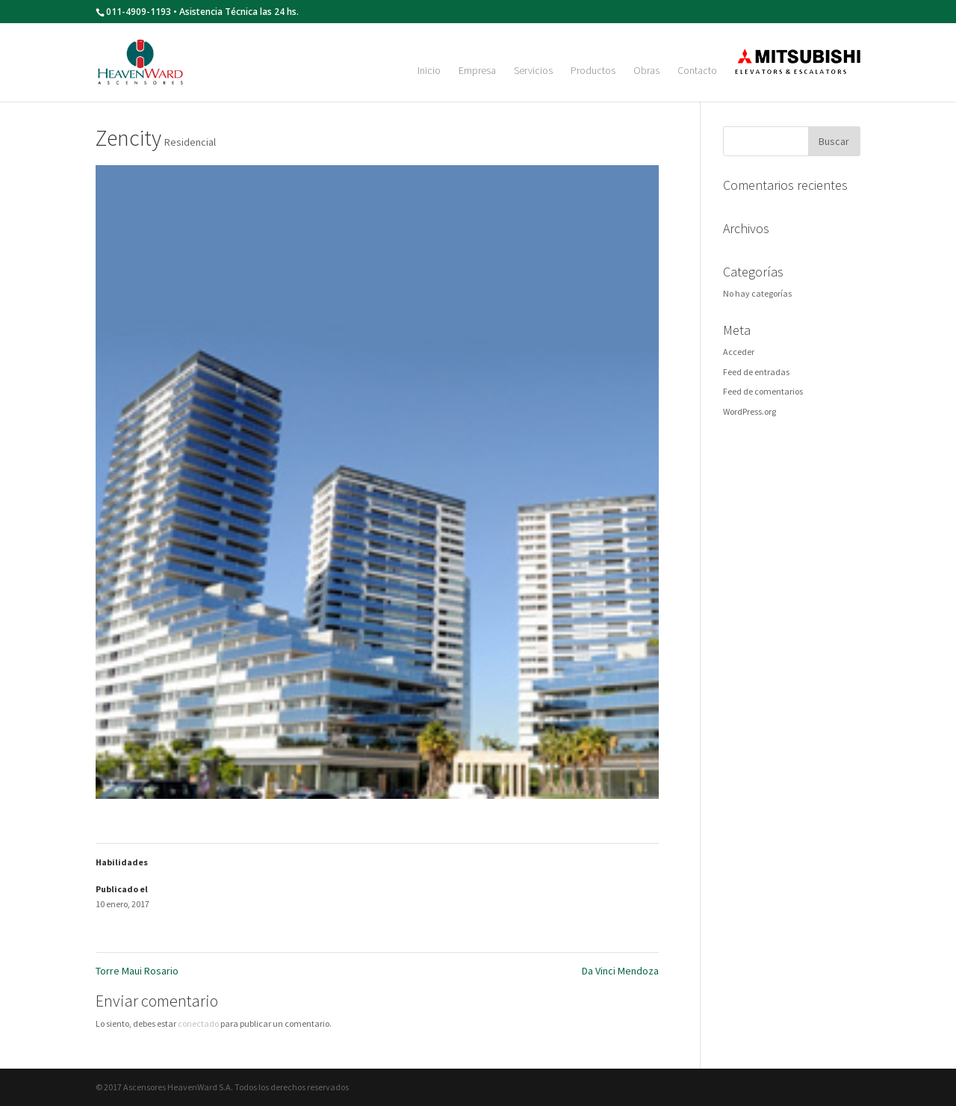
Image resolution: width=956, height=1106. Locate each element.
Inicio (429, 71)
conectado (198, 1023)
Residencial (190, 142)
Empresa (477, 71)
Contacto (697, 71)
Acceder (738, 351)
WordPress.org (749, 411)
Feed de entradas (756, 371)
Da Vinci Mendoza (620, 970)
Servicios (533, 71)
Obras (646, 71)
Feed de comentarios (763, 391)
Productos (593, 71)
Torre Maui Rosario (137, 970)
